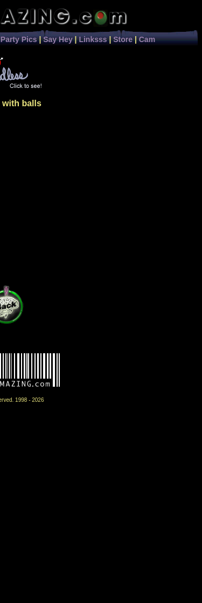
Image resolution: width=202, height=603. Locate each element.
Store (123, 39)
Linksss (93, 39)
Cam (147, 39)
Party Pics (19, 39)
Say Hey (57, 39)
